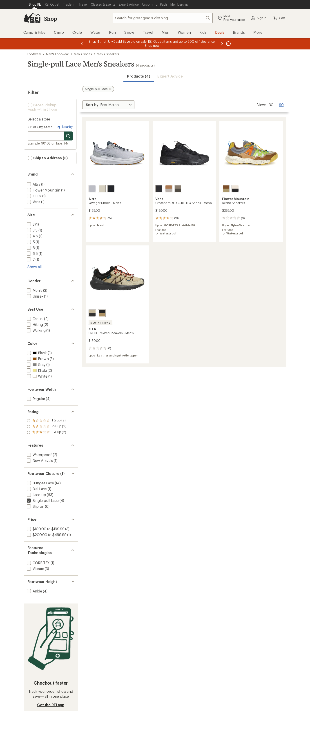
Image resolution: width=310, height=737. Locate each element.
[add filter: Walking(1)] (36, 330)
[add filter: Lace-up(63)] (36, 494)
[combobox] (163, 18)
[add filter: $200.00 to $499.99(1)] (46, 534)
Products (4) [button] (138, 76)
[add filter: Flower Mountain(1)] (43, 190)
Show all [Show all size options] (34, 267)
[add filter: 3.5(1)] (32, 230)
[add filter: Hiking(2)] (34, 324)
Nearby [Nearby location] (64, 127)
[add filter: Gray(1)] (35, 364)
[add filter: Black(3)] (36, 353)
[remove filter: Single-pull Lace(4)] (42, 500)
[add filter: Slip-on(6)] (35, 506)
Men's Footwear (57, 54)
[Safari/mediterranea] (92, 313)
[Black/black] (111, 188)
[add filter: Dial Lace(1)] (36, 489)
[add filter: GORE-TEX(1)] (38, 563)
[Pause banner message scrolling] (228, 44)
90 (281, 104)
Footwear (34, 54)
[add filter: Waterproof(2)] (39, 454)
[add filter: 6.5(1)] (32, 253)
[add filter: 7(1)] (30, 259)
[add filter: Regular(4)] (35, 398)
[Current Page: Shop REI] (35, 4)
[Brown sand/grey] (226, 188)
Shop (50, 18)
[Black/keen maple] (102, 313)
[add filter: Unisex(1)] (34, 296)
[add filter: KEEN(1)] (33, 196)
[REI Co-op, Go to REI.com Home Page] (31, 18)
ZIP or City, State (40, 127)
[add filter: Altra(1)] (33, 184)
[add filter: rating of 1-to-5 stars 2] (47, 432)
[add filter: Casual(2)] (34, 318)
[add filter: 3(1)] (30, 224)
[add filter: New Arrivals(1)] (39, 460)
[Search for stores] (68, 135)
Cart (279, 18)
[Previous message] (82, 44)
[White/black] (235, 188)
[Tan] (102, 188)
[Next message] (222, 44)
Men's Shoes (83, 54)
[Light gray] (92, 188)
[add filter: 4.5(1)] (32, 236)
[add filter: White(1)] (36, 376)
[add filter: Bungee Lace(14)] (40, 483)
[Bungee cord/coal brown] (178, 188)
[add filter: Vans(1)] (33, 202)
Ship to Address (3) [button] (48, 158)
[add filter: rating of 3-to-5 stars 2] (47, 421)
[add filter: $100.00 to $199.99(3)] (45, 529)
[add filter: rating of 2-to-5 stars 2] (47, 427)
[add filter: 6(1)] (30, 247)
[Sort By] (108, 104)
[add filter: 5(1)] (30, 242)
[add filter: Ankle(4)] (34, 591)
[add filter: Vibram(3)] (35, 568)
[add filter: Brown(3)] (37, 358)
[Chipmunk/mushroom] (168, 188)
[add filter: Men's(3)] (34, 290)
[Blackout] (159, 188)
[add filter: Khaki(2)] (36, 370)
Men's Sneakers (108, 54)
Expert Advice (170, 76)
